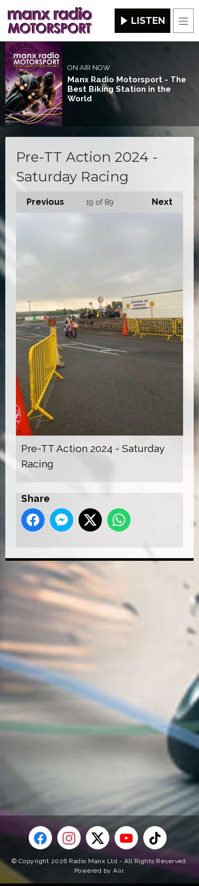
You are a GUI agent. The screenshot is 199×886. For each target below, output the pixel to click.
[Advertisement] (99, 670)
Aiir (118, 870)
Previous (40, 199)
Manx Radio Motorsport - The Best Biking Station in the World (126, 89)
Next (156, 199)
